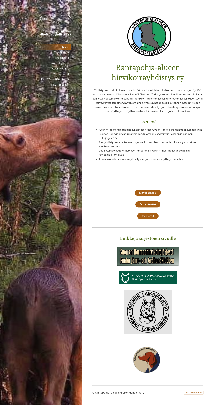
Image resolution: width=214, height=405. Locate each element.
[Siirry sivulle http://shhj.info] (148, 256)
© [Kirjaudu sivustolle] (93, 392)
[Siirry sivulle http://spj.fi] (148, 277)
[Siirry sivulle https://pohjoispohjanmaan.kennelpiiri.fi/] (148, 360)
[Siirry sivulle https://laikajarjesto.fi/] (148, 312)
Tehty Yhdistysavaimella (193, 393)
